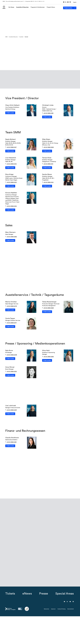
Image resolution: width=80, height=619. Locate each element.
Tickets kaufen (68, 6)
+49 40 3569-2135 (48, 113)
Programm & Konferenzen (38, 6)
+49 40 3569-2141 (48, 164)
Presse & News (52, 6)
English (74, 1)
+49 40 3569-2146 (12, 206)
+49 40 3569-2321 (12, 441)
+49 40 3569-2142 (12, 164)
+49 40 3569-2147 (12, 147)
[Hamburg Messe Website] (10, 611)
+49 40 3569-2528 (48, 307)
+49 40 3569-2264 (48, 147)
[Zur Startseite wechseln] (4, 6)
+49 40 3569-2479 (12, 305)
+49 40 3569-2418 (12, 370)
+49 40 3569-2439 (12, 354)
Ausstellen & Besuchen (23, 6)
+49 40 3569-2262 (48, 355)
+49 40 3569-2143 (12, 182)
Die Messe (12, 6)
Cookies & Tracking (61, 611)
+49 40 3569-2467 (12, 409)
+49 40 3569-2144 (48, 182)
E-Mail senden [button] (10, 113)
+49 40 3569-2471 (12, 322)
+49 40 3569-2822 (12, 237)
